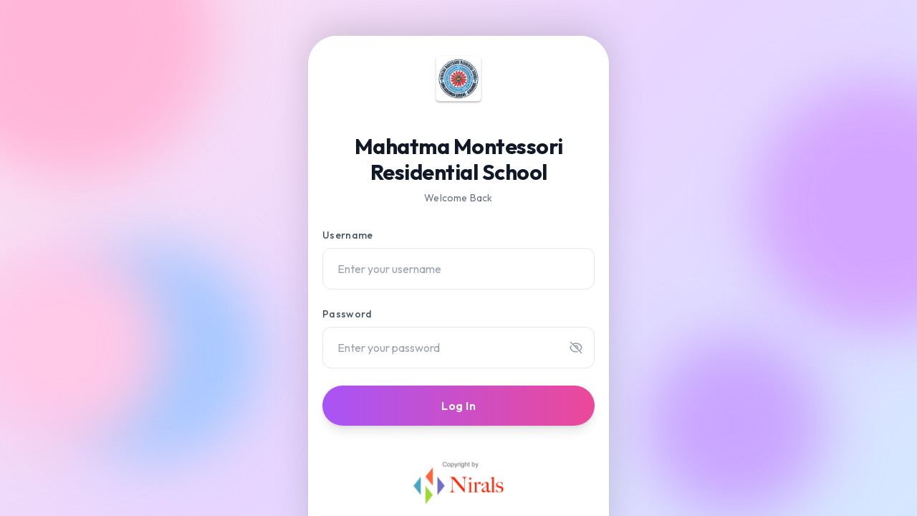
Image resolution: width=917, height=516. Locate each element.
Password (347, 313)
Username (347, 235)
